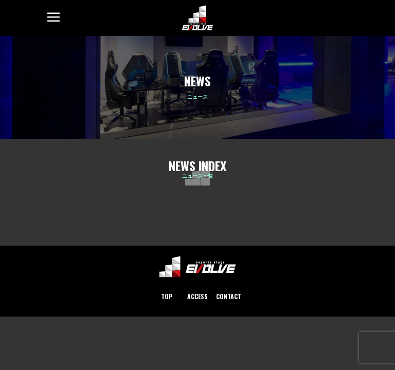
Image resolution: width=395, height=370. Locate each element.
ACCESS (197, 296)
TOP (166, 296)
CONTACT (228, 296)
